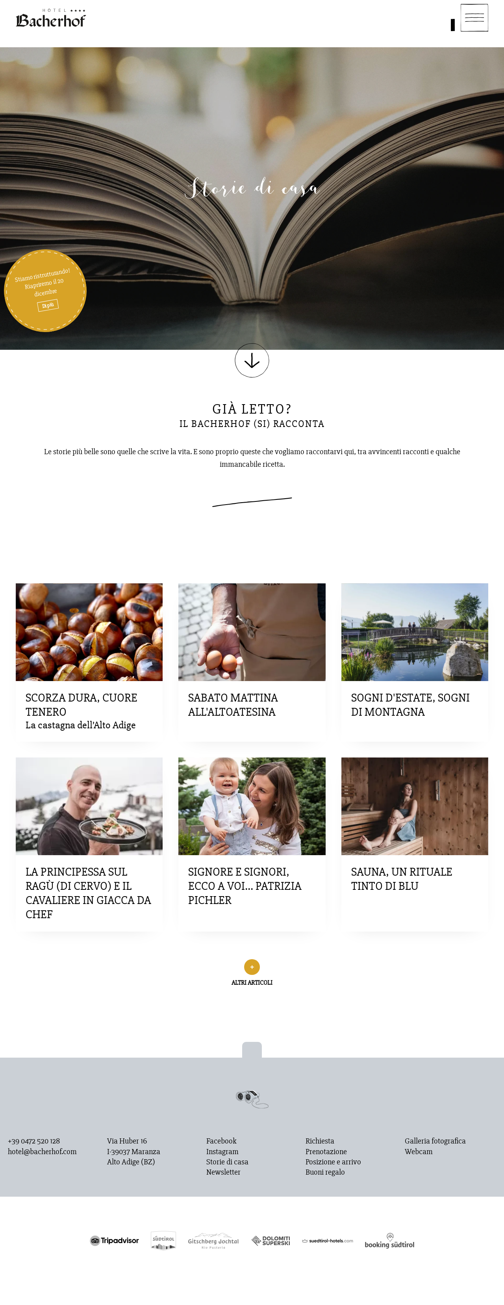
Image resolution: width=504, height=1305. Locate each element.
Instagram (222, 1151)
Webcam (419, 1151)
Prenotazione (326, 1151)
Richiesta (320, 1141)
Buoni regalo (325, 1172)
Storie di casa (227, 1162)
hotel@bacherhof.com (42, 1151)
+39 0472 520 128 (34, 1141)
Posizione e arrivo (333, 1162)
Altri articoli (252, 983)
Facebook (221, 1141)
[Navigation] (474, 18)
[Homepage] (51, 18)
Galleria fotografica (435, 1141)
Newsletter (223, 1172)
